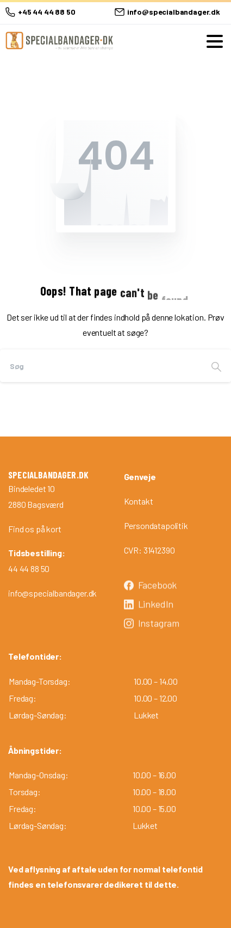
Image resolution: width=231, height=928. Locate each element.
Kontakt (138, 501)
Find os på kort (34, 529)
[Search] (101, 365)
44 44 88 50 (28, 568)
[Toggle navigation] (215, 41)
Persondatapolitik (156, 525)
